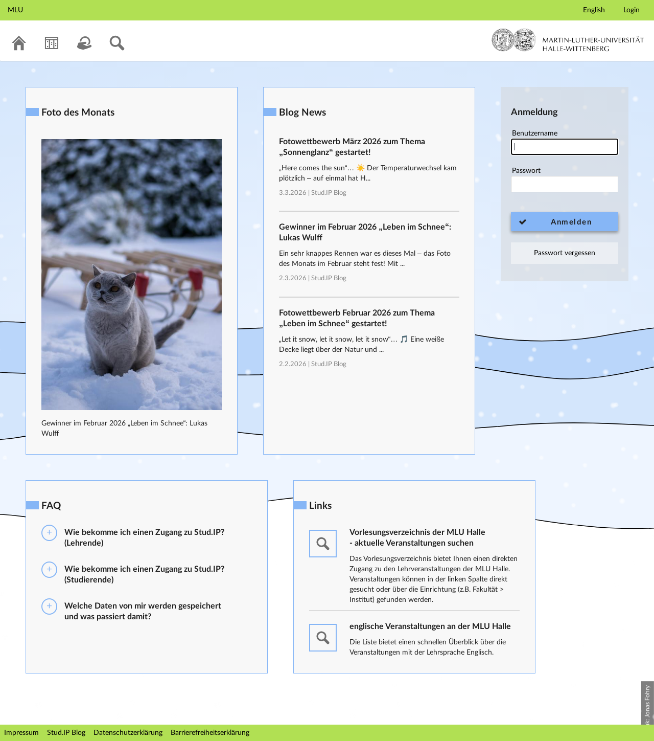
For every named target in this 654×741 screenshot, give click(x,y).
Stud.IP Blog (328, 193)
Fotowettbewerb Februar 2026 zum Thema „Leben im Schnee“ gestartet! (357, 318)
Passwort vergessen (564, 253)
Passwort (564, 179)
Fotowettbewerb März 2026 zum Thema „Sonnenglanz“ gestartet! (352, 147)
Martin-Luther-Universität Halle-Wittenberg (568, 40)
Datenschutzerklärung (128, 732)
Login (631, 10)
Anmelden (571, 222)
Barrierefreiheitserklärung (210, 732)
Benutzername (564, 142)
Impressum (21, 732)
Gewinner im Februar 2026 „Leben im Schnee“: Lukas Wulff (365, 232)
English (594, 10)
